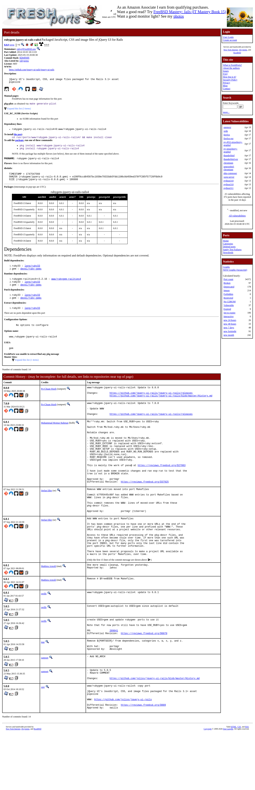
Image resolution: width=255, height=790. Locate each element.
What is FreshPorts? (232, 65)
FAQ (225, 74)
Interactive (229, 316)
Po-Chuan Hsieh (48, 399)
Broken (227, 283)
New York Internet (231, 50)
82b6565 (24, 58)
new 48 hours (230, 324)
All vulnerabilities (237, 215)
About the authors (231, 68)
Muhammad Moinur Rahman (54, 439)
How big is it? (229, 76)
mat (43, 689)
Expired (227, 309)
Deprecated (229, 286)
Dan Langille (228, 786)
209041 (114, 676)
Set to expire (229, 312)
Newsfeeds (228, 252)
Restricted (228, 298)
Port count (228, 279)
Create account (230, 40)
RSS (247, 783)
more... (226, 112)
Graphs (226, 267)
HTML (233, 783)
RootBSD (237, 53)
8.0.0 (6, 44)
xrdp (226, 131)
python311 (229, 188)
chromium (228, 163)
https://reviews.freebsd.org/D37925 (145, 511)
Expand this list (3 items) (19, 110)
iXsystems (243, 50)
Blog (225, 85)
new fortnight (230, 331)
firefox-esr (229, 138)
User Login (228, 37)
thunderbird (229, 155)
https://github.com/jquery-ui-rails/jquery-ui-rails (31, 70)
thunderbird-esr (231, 159)
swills (44, 636)
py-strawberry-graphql (230, 150)
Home (226, 240)
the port (18, 137)
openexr (227, 127)
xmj (43, 738)
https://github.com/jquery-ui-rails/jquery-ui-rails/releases (151, 405)
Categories (228, 243)
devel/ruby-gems (30, 275)
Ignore (227, 290)
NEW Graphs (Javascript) (235, 270)
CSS (239, 783)
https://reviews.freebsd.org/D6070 (144, 680)
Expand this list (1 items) (27, 370)
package (19, 143)
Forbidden (228, 294)
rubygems (24, 61)
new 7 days (229, 327)
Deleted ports (229, 246)
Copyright (208, 786)
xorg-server (229, 177)
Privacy (226, 82)
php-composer (230, 173)
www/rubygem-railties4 (66, 286)
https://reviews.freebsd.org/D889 (143, 761)
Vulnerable (229, 305)
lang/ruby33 (32, 272)
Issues (226, 71)
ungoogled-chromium (229, 168)
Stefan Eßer (46, 520)
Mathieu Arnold (48, 609)
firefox (227, 134)
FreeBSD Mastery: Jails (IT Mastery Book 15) (189, 12)
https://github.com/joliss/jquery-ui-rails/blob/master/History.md (155, 729)
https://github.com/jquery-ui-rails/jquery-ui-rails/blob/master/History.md (161, 409)
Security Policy (230, 79)
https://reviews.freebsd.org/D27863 (162, 491)
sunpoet (44, 707)
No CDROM (230, 301)
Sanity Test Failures (232, 249)
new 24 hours (230, 320)
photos (178, 16)
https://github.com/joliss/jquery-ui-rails (123, 754)
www (11, 44)
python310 (229, 180)
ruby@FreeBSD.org (26, 49)
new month (229, 335)
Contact (226, 88)
